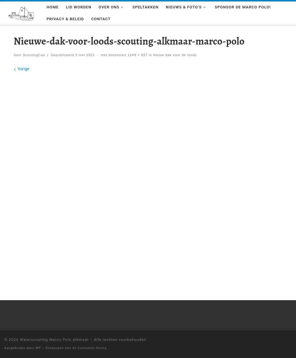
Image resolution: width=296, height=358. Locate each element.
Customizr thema (92, 348)
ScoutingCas (34, 55)
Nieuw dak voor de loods (174, 55)
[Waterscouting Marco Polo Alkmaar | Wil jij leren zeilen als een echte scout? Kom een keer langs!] (21, 12)
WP (38, 348)
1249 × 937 (136, 55)
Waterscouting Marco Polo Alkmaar (54, 339)
